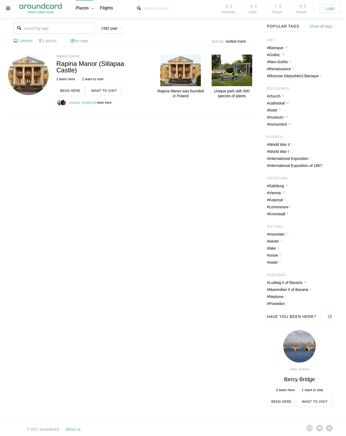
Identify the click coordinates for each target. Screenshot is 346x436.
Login (330, 8)
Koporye (276, 200)
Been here (70, 91)
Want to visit (104, 91)
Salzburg (276, 186)
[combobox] (237, 41)
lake (272, 248)
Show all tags (321, 26)
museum (276, 117)
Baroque (276, 48)
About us (73, 429)
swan (273, 262)
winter (274, 241)
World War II (279, 144)
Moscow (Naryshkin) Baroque (294, 76)
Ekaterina (89, 103)
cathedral (277, 103)
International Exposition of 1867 (295, 165)
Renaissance (280, 69)
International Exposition (288, 158)
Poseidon (277, 304)
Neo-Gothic (278, 62)
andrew (75, 103)
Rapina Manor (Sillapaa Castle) (90, 67)
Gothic (274, 55)
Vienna (275, 193)
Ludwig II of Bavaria (285, 282)
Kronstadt (277, 214)
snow (273, 255)
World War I (279, 151)
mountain (277, 234)
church (274, 96)
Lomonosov (278, 207)
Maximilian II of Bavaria (288, 289)
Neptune (276, 297)
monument (278, 124)
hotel (273, 110)
